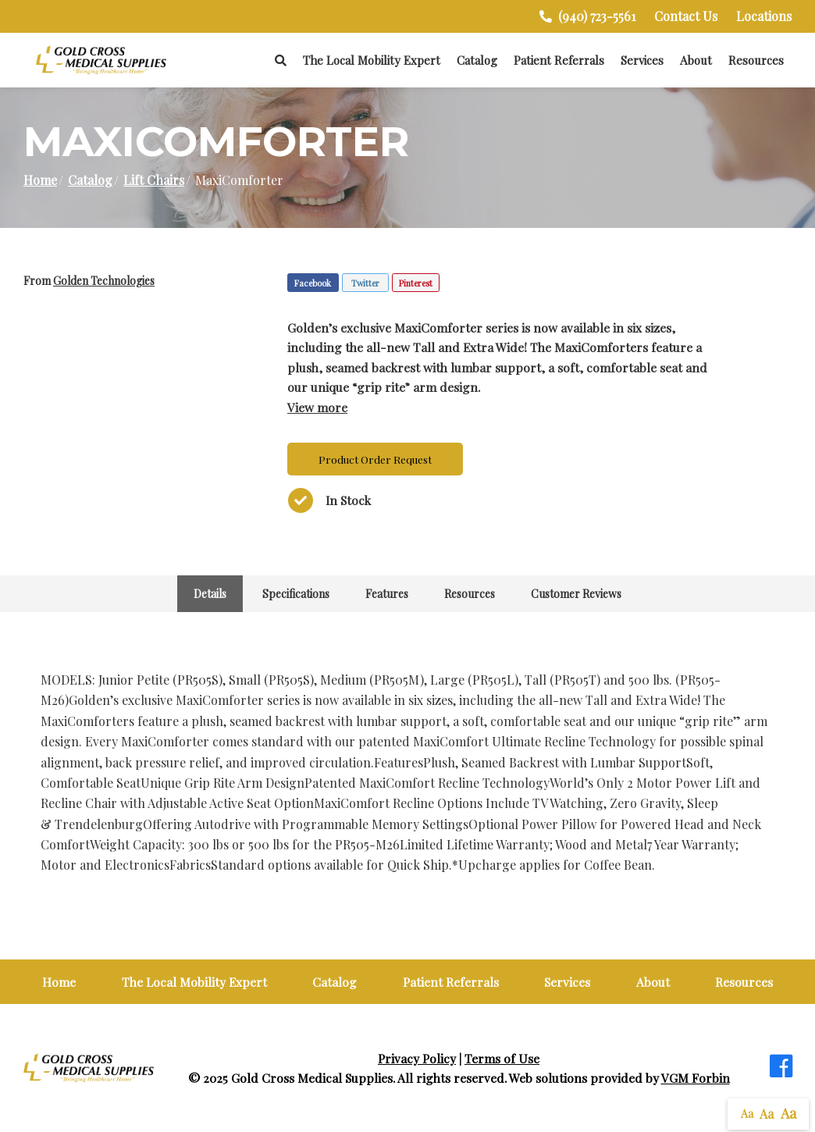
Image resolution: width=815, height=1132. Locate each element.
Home (40, 180)
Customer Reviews (576, 593)
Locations (764, 16)
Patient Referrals (559, 60)
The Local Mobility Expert (371, 60)
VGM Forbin (695, 1078)
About (696, 60)
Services (642, 60)
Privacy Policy (417, 1058)
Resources (756, 60)
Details (210, 593)
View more (317, 407)
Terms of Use (501, 1058)
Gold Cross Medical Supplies (312, 1078)
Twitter (365, 283)
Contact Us (685, 16)
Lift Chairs (153, 180)
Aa (747, 1113)
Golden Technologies (104, 280)
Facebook (312, 283)
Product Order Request (375, 459)
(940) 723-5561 (587, 16)
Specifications (295, 593)
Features (386, 593)
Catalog (477, 60)
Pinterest (415, 283)
